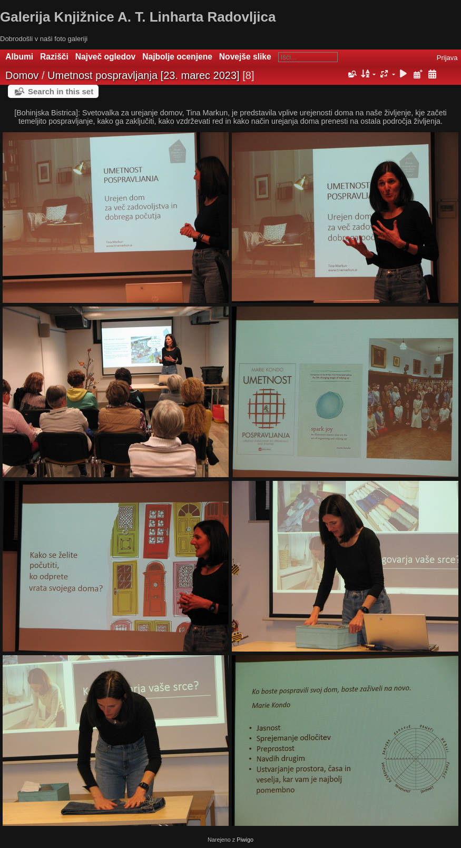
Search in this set (60, 91)
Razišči (54, 56)
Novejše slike (245, 56)
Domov (21, 75)
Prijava (447, 58)
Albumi (19, 56)
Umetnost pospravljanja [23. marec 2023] (143, 75)
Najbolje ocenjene (177, 56)
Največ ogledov (105, 56)
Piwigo (245, 839)
